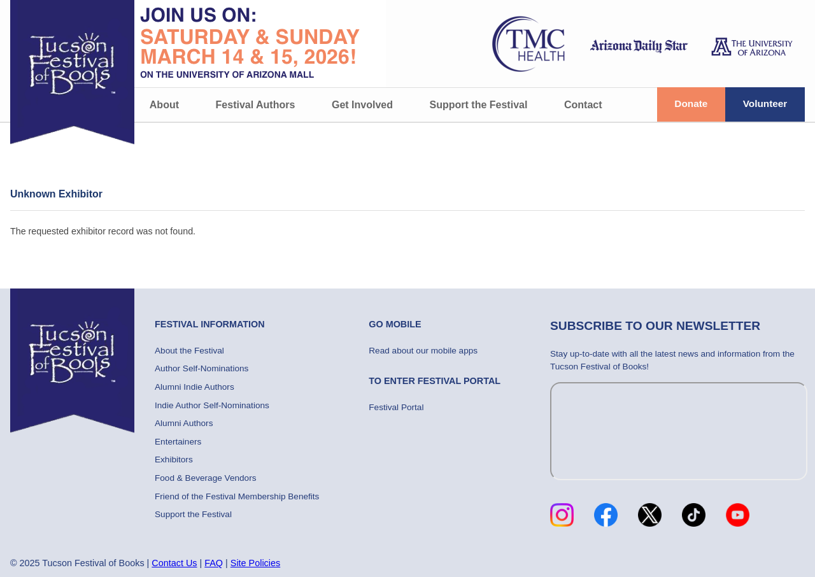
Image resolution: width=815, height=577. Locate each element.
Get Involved (362, 104)
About (164, 104)
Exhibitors (174, 459)
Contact (583, 104)
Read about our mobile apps (423, 350)
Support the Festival (479, 104)
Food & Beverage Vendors (205, 478)
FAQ (213, 563)
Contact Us (174, 563)
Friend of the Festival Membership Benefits (237, 496)
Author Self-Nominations (201, 368)
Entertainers (178, 441)
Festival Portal (396, 407)
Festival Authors (255, 104)
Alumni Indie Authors (194, 387)
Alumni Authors (184, 423)
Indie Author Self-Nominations (212, 405)
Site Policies (255, 563)
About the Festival (189, 350)
